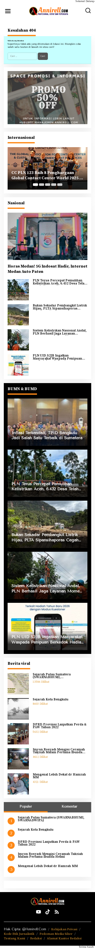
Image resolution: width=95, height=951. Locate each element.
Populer (26, 806)
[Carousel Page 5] (59, 184)
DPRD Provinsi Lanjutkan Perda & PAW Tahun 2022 (60, 726)
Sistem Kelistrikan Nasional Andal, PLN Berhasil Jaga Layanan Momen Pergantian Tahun (60, 332)
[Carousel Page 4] (53, 184)
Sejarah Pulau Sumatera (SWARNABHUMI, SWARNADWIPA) (52, 676)
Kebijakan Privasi (64, 929)
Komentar (69, 806)
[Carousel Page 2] (41, 184)
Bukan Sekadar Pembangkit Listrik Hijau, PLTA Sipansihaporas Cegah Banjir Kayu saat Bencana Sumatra (60, 307)
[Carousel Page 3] (47, 184)
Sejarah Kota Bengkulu (50, 699)
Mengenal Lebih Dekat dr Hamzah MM (59, 776)
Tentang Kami (14, 938)
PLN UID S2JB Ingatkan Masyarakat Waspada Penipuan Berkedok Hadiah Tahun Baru (57, 357)
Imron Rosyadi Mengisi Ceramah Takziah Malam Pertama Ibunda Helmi (59, 751)
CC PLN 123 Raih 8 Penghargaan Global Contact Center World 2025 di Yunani (47, 175)
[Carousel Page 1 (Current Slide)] (35, 184)
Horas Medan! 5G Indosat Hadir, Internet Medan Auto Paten (47, 269)
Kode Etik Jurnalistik (19, 934)
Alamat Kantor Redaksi (64, 938)
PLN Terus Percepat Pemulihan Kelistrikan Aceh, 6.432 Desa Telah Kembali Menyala (59, 282)
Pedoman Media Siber (56, 934)
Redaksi (36, 938)
